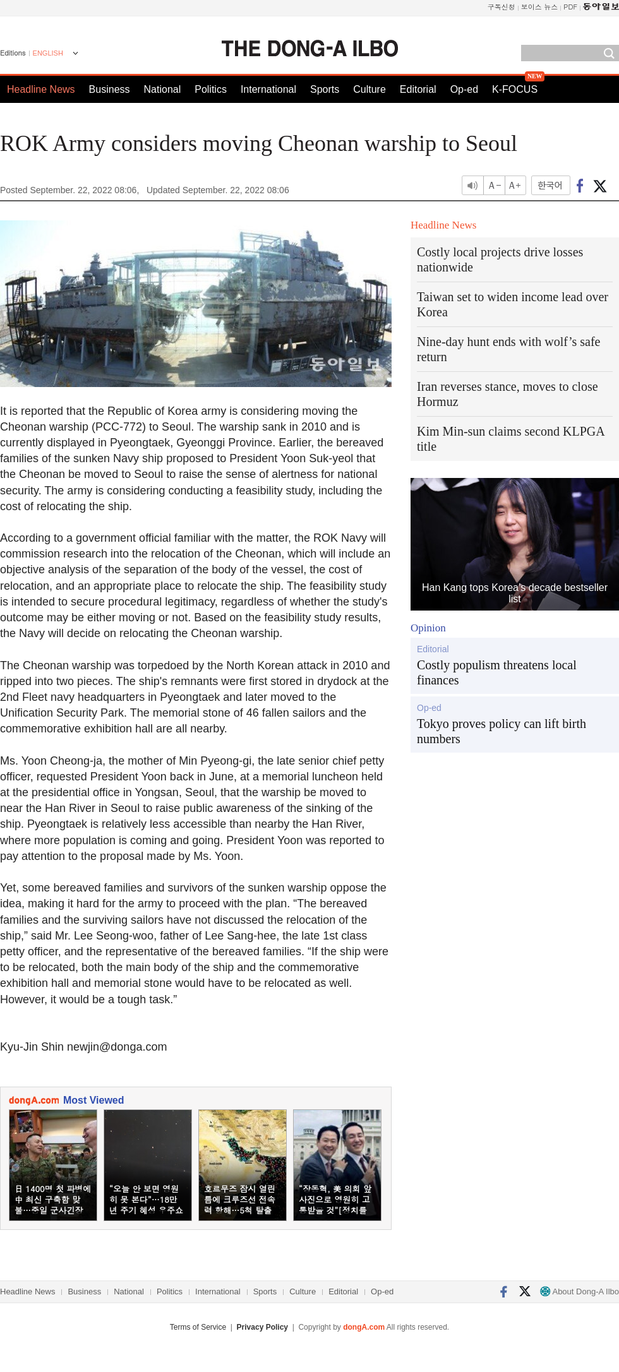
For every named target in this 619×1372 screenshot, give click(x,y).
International (268, 89)
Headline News (41, 89)
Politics (211, 89)
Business (109, 89)
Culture (369, 89)
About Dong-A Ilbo (579, 1291)
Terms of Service (198, 1327)
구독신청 (501, 6)
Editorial (418, 89)
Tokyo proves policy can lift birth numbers (501, 731)
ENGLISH (48, 53)
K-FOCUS (515, 89)
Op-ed (464, 89)
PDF (570, 6)
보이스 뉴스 (539, 6)
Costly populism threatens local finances (497, 672)
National (162, 89)
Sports (324, 89)
